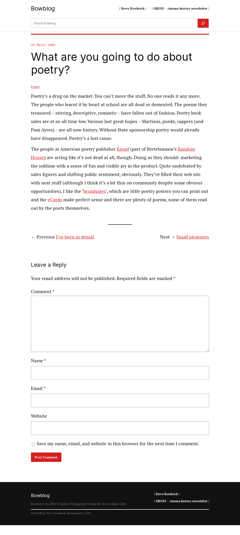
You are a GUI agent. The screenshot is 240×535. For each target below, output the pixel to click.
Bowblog (43, 8)
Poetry (35, 87)
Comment (42, 291)
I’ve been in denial (75, 237)
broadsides (94, 191)
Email (38, 388)
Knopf (123, 149)
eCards (55, 200)
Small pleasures (192, 237)
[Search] (203, 23)
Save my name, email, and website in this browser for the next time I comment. (118, 444)
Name (38, 361)
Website (39, 416)
